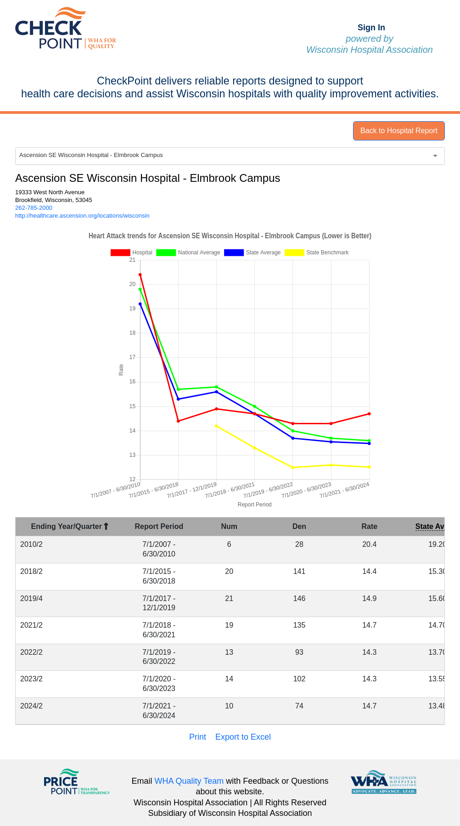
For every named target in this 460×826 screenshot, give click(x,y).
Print (197, 737)
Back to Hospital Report (399, 131)
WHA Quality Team (189, 781)
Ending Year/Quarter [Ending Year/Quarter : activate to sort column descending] (70, 526)
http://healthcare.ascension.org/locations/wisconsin (82, 215)
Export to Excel (243, 737)
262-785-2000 (33, 207)
